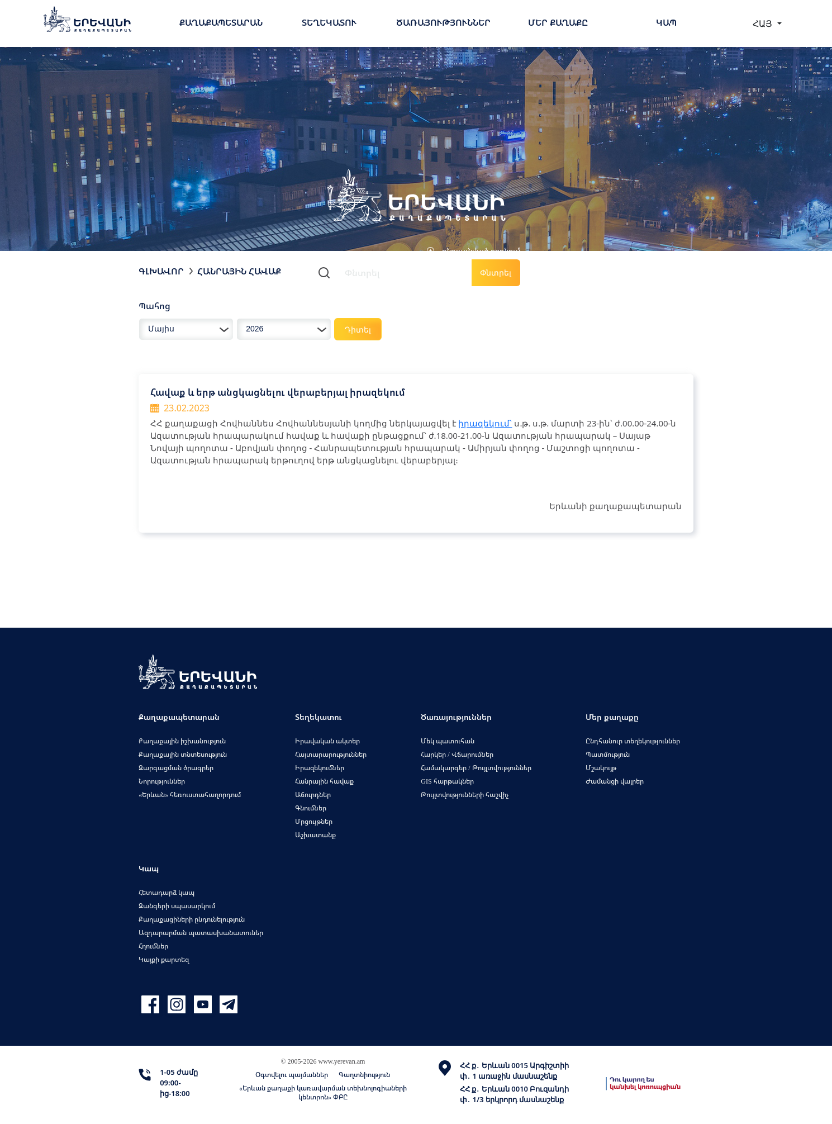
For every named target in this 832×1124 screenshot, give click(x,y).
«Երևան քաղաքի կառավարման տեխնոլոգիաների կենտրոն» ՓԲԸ (323, 1092)
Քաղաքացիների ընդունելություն (192, 919)
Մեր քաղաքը (558, 22)
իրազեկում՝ (485, 423)
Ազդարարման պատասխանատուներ (201, 932)
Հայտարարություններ (331, 754)
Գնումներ (310, 808)
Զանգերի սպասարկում (177, 905)
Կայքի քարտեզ (164, 959)
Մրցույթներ (313, 821)
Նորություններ (162, 781)
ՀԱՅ (763, 23)
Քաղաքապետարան (221, 22)
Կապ (666, 22)
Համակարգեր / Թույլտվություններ (476, 767)
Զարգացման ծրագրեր (176, 767)
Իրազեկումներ (319, 767)
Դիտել (358, 329)
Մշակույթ (601, 767)
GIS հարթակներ (447, 781)
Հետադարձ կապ (166, 892)
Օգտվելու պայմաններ (291, 1074)
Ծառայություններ (443, 22)
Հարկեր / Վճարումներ (457, 754)
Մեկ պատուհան (447, 741)
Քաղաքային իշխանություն (182, 741)
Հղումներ (153, 946)
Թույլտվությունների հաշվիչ (464, 794)
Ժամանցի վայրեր (615, 781)
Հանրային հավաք (239, 271)
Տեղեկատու (329, 22)
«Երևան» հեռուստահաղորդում (190, 794)
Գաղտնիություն (364, 1074)
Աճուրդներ (313, 794)
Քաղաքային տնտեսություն (183, 754)
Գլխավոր (161, 271)
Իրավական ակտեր (327, 741)
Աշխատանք (315, 835)
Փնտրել (495, 272)
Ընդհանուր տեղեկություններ (633, 741)
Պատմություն (608, 754)
